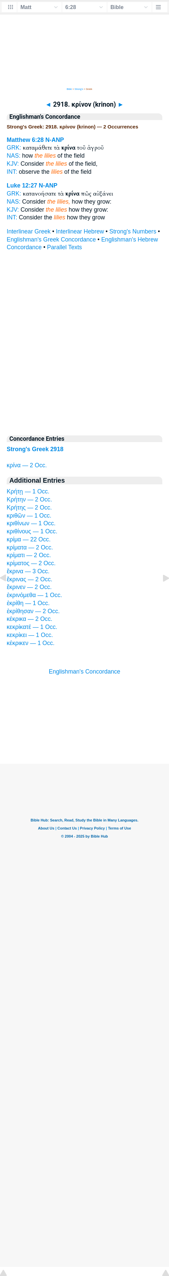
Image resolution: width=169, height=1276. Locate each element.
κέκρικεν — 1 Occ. (31, 643)
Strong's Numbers (132, 231)
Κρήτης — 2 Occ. (29, 507)
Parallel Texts (64, 247)
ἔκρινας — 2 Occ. (29, 579)
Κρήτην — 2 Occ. (29, 499)
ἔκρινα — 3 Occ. (28, 571)
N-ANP (54, 140)
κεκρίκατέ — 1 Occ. (32, 627)
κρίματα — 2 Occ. (30, 547)
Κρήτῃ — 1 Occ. (28, 491)
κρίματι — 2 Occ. (29, 555)
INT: (12, 171)
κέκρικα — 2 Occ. (29, 619)
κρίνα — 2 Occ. (27, 465)
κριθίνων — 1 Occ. (31, 523)
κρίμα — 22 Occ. (29, 539)
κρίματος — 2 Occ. (31, 563)
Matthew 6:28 (25, 140)
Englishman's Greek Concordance (51, 239)
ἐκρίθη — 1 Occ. (28, 603)
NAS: (13, 155)
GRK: (14, 147)
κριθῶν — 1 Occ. (29, 515)
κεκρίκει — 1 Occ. (30, 635)
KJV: (13, 163)
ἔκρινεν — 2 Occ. (29, 587)
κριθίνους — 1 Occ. (32, 531)
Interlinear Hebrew (80, 231)
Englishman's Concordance (84, 671)
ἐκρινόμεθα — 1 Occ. (34, 595)
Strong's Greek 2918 (35, 449)
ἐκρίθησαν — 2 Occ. (33, 611)
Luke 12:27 (22, 185)
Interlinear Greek (29, 231)
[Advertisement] (84, 722)
